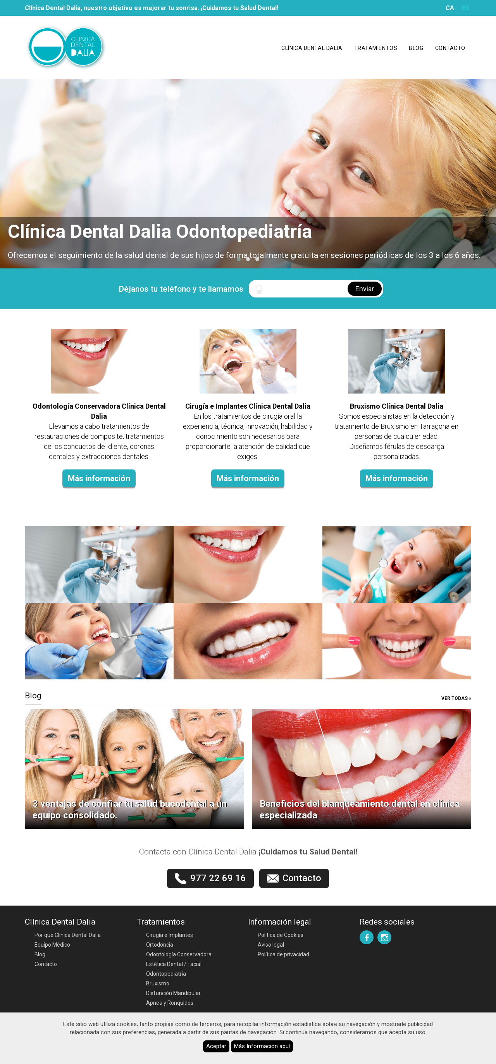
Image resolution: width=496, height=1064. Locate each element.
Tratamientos (376, 48)
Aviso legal (271, 945)
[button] (238, 259)
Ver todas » (456, 698)
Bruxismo (157, 983)
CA (450, 7)
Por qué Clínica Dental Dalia (67, 935)
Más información (99, 478)
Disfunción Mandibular (173, 993)
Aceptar (216, 1046)
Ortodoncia (159, 945)
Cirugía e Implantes (169, 935)
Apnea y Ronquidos (169, 1003)
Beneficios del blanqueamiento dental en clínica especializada (360, 809)
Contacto (450, 48)
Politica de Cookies (280, 935)
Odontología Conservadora (179, 954)
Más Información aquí (262, 1046)
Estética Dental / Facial (174, 964)
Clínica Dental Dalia (311, 48)
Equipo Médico (52, 945)
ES (465, 7)
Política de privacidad (283, 954)
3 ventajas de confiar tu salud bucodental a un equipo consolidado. (130, 809)
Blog (416, 48)
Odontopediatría (166, 974)
